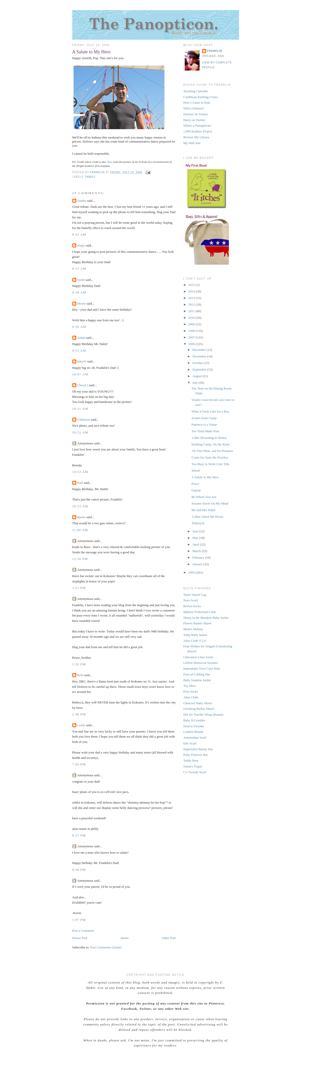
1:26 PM (79, 664)
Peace (195, 484)
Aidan (81, 337)
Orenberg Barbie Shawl (198, 709)
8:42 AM (79, 234)
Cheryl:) (82, 385)
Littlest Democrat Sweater (200, 663)
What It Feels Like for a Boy (210, 411)
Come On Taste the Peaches (210, 457)
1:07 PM (79, 920)
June (195, 531)
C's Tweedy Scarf (194, 772)
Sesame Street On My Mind (210, 503)
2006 (192, 344)
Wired (196, 470)
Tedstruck (198, 523)
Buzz (109, 161)
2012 (192, 304)
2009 (192, 324)
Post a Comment (83, 930)
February (198, 557)
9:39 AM (79, 327)
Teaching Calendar (195, 91)
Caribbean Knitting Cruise (200, 97)
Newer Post (79, 938)
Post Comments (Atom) (106, 947)
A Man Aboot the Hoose (207, 516)
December (199, 350)
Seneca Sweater (193, 726)
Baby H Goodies (194, 720)
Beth (80, 675)
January (197, 564)
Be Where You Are (204, 497)
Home (125, 938)
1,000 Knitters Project (197, 131)
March (197, 551)
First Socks (190, 691)
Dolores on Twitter (195, 114)
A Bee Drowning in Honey (209, 438)
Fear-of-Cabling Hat (196, 674)
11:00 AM (80, 530)
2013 (192, 298)
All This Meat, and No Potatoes (212, 451)
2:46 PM (79, 714)
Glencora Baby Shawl (197, 703)
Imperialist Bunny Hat (198, 749)
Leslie (81, 725)
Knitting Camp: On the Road (210, 444)
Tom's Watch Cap (194, 595)
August (197, 376)
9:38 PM (79, 870)
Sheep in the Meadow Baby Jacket (206, 618)
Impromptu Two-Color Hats (201, 668)
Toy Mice (189, 686)
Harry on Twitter (194, 120)
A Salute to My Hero (205, 477)
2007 (192, 337)
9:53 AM (79, 350)
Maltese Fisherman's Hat (199, 612)
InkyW (81, 361)
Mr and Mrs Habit (203, 510)
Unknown (83, 419)
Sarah (81, 280)
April (196, 544)
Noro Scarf (190, 600)
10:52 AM (80, 432)
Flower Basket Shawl (197, 623)
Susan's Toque (192, 766)
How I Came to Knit (196, 102)
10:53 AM (80, 472)
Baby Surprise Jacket (197, 680)
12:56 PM (80, 559)
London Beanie (193, 732)
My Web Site (192, 143)
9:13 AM (79, 268)
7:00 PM (79, 764)
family (90, 176)
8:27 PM (79, 835)
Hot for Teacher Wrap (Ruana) (203, 714)
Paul (80, 483)
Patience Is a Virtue (204, 424)
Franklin (214, 51)
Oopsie (196, 490)
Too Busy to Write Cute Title (210, 464)
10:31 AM (80, 409)
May (195, 538)
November (199, 356)
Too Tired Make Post (205, 431)
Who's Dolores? (193, 108)
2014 (192, 291)
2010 (192, 318)
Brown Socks (192, 606)
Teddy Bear (191, 760)
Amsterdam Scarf (194, 737)
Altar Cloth (190, 697)
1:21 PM (79, 588)
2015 (192, 285)
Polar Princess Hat (195, 755)
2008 (192, 331)
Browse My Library (196, 137)
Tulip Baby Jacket (195, 635)
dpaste (81, 517)
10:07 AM (80, 374)
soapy (81, 245)
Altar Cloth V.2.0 (194, 641)
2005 (192, 572)
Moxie (81, 303)
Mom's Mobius (193, 629)
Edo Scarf (190, 743)
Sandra (81, 200)
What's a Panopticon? (197, 125)
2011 (192, 311)
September (199, 369)
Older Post (169, 938)
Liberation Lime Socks (198, 657)
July (195, 382)
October (198, 363)
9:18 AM (79, 292)
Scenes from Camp (204, 418)
